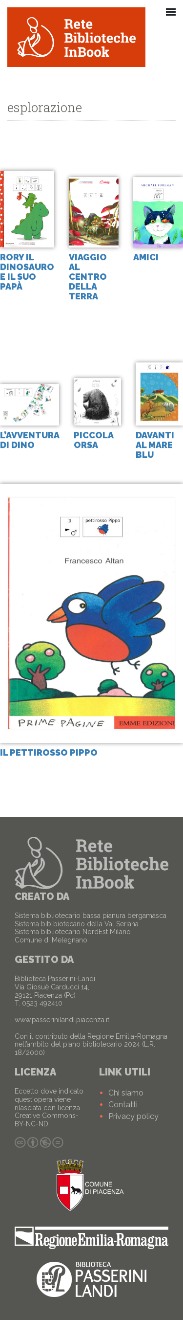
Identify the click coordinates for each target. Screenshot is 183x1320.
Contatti (123, 1104)
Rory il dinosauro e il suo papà (27, 271)
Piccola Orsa (93, 440)
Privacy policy (133, 1116)
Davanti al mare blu (155, 445)
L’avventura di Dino (29, 440)
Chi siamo (125, 1092)
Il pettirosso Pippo (49, 753)
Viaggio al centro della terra (88, 276)
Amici (146, 257)
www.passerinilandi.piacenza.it (62, 1020)
